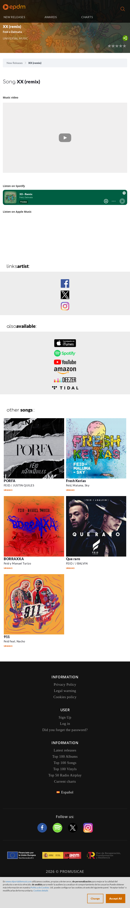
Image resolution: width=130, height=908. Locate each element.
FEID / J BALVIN (77, 563)
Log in (116, 17)
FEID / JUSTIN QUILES (19, 485)
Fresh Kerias (76, 481)
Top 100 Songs (65, 763)
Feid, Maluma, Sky (78, 485)
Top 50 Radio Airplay (65, 775)
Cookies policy (65, 697)
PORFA (9, 481)
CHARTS (87, 17)
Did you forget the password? (65, 730)
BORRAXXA (14, 559)
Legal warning (65, 691)
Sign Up (65, 717)
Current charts (65, 781)
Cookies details (40, 890)
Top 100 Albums (65, 756)
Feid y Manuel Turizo (17, 563)
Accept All (115, 898)
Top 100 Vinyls (65, 769)
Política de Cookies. (40, 887)
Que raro (73, 559)
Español (67, 792)
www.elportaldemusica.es (18, 881)
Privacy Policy (65, 684)
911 (7, 637)
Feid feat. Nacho (14, 641)
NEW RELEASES (14, 17)
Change (95, 898)
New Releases (15, 62)
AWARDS (51, 17)
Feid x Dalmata (12, 31)
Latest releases (65, 750)
